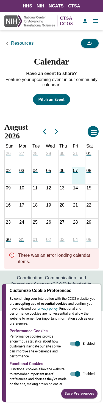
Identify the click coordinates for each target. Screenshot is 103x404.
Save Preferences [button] (79, 393)
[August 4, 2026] (35, 170)
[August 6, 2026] (62, 170)
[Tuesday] (36, 146)
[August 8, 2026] (89, 170)
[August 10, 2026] (21, 188)
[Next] (55, 131)
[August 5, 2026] (48, 170)
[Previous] (44, 131)
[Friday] (75, 146)
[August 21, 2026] (75, 205)
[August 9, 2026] (8, 188)
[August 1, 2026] (89, 153)
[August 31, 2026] (21, 239)
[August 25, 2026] (35, 222)
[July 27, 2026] (21, 153)
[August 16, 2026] (8, 205)
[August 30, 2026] (8, 239)
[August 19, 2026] (48, 205)
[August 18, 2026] (35, 205)
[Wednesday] (50, 146)
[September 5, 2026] (89, 239)
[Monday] (23, 146)
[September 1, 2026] (35, 239)
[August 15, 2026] (89, 188)
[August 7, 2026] (75, 170)
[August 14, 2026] (75, 188)
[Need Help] (90, 43)
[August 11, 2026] (35, 188)
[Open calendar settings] (93, 131)
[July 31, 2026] (75, 153)
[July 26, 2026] (8, 153)
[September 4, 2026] (75, 239)
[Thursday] (63, 146)
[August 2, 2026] (8, 170)
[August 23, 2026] (8, 222)
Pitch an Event (51, 99)
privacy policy (47, 309)
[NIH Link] (30, 21)
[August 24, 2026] (21, 222)
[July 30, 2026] (62, 153)
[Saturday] (89, 146)
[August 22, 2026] (89, 205)
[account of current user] (85, 21)
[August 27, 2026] (62, 222)
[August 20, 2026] (62, 205)
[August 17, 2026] (21, 205)
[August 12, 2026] (48, 188)
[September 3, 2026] (62, 239)
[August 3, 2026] (21, 170)
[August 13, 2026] (62, 188)
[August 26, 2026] (48, 222)
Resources (22, 43)
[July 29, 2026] (48, 153)
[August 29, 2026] (89, 222)
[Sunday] (9, 146)
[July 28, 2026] (35, 153)
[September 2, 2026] (48, 239)
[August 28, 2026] (75, 222)
